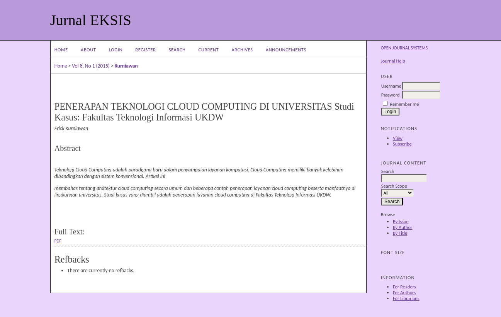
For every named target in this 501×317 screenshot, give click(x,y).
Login (115, 50)
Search (177, 50)
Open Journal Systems (404, 48)
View (397, 138)
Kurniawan (126, 66)
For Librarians (406, 298)
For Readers (404, 287)
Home (61, 50)
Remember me (404, 104)
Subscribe (402, 144)
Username (391, 86)
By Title (400, 233)
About (88, 50)
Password (390, 95)
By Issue (401, 221)
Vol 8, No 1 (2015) (91, 66)
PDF (57, 241)
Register (145, 50)
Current (209, 50)
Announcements (286, 50)
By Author (403, 227)
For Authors (404, 292)
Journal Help (393, 61)
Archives (242, 50)
